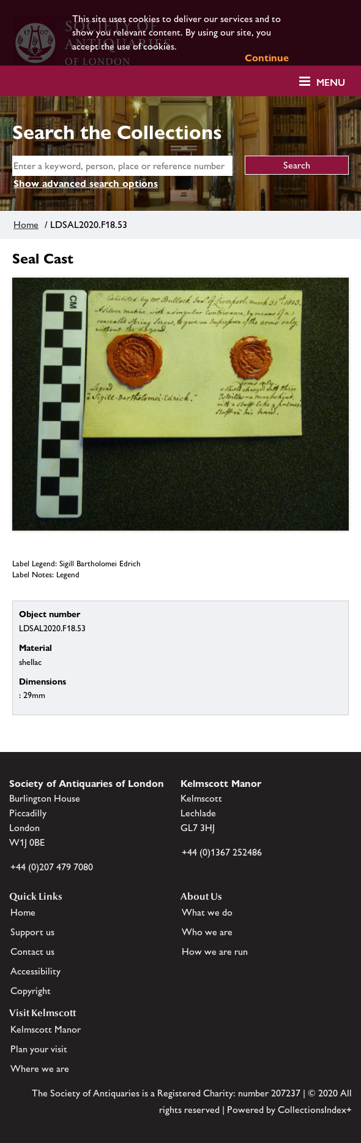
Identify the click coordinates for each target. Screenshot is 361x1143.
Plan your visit (38, 1049)
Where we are (39, 1068)
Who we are (207, 932)
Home (26, 224)
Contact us (32, 951)
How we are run (215, 951)
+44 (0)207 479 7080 (51, 867)
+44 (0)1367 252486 (222, 852)
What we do (207, 912)
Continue (267, 58)
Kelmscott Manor (45, 1029)
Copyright (30, 991)
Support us (32, 932)
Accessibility (35, 971)
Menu (330, 82)
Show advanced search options (85, 183)
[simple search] (122, 166)
